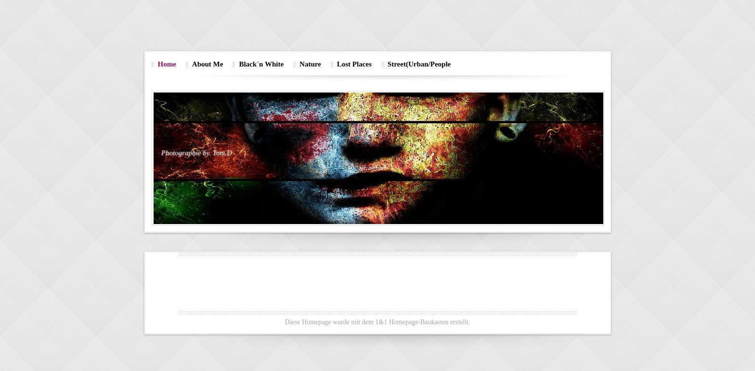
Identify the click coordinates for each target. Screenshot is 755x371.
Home (167, 64)
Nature (310, 64)
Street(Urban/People (419, 64)
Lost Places (354, 64)
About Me (207, 64)
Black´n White (261, 64)
